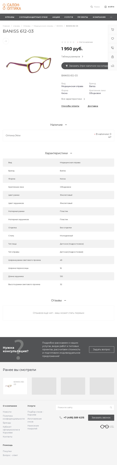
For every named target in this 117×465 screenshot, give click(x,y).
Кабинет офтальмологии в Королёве (11, 430)
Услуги (31, 405)
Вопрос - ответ (10, 455)
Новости (7, 412)
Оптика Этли (13, 135)
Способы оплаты (70, 106)
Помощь (8, 445)
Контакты (7, 436)
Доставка (93, 106)
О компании (10, 405)
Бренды (7, 423)
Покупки (7, 451)
